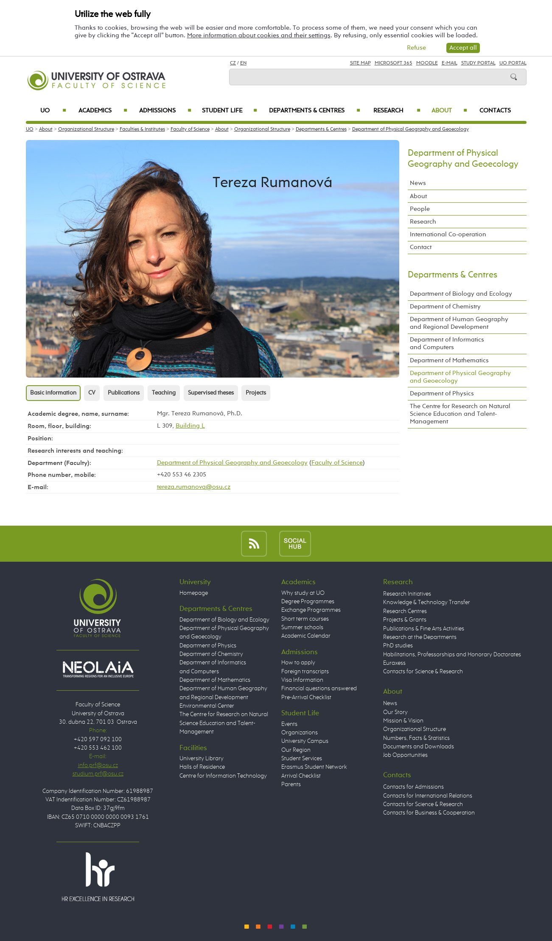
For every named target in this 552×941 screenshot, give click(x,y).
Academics (103, 111)
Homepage (193, 593)
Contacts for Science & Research (423, 672)
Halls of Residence (202, 767)
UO (53, 111)
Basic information (53, 393)
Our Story (395, 712)
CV (91, 393)
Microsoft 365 (393, 63)
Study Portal (478, 63)
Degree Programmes (307, 602)
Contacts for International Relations (427, 796)
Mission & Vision (403, 721)
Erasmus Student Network (314, 767)
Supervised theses (211, 393)
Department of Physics (442, 393)
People (420, 209)
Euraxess (394, 663)
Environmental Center (206, 706)
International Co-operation (448, 234)
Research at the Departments (420, 637)
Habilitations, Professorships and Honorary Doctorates (452, 655)
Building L (190, 426)
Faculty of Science (190, 129)
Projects (256, 393)
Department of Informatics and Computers (447, 343)
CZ (233, 63)
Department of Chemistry (445, 306)
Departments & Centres (314, 111)
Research (396, 111)
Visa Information (302, 680)
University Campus (304, 741)
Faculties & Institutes (142, 129)
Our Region (296, 750)
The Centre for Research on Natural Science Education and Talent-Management (460, 414)
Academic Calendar (306, 636)
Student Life (229, 111)
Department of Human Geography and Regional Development (459, 323)
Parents (291, 784)
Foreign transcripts (305, 672)
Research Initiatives (407, 594)
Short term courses (305, 619)
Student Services (301, 759)
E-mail (449, 63)
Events (289, 724)
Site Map (360, 63)
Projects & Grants (404, 620)
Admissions (165, 111)
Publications (124, 393)
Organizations (299, 733)
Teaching (164, 393)
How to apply (298, 663)
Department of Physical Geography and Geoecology (410, 129)
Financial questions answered (319, 689)
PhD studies (398, 646)
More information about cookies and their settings (259, 35)
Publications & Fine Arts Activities (423, 629)
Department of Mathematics (449, 360)
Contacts (495, 111)
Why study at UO (303, 593)
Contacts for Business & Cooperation (429, 813)
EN (243, 63)
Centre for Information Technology (223, 776)
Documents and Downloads (418, 747)
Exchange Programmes (311, 610)
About (449, 111)
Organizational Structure (86, 129)
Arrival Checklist (301, 776)
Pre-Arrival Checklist (306, 697)
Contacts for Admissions (413, 787)
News (418, 183)
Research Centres (405, 611)
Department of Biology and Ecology (461, 294)
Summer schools (302, 627)
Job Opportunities (405, 755)
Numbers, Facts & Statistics (416, 738)
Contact (421, 247)
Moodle (427, 63)
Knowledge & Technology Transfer (426, 602)
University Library (201, 759)
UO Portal (513, 63)
